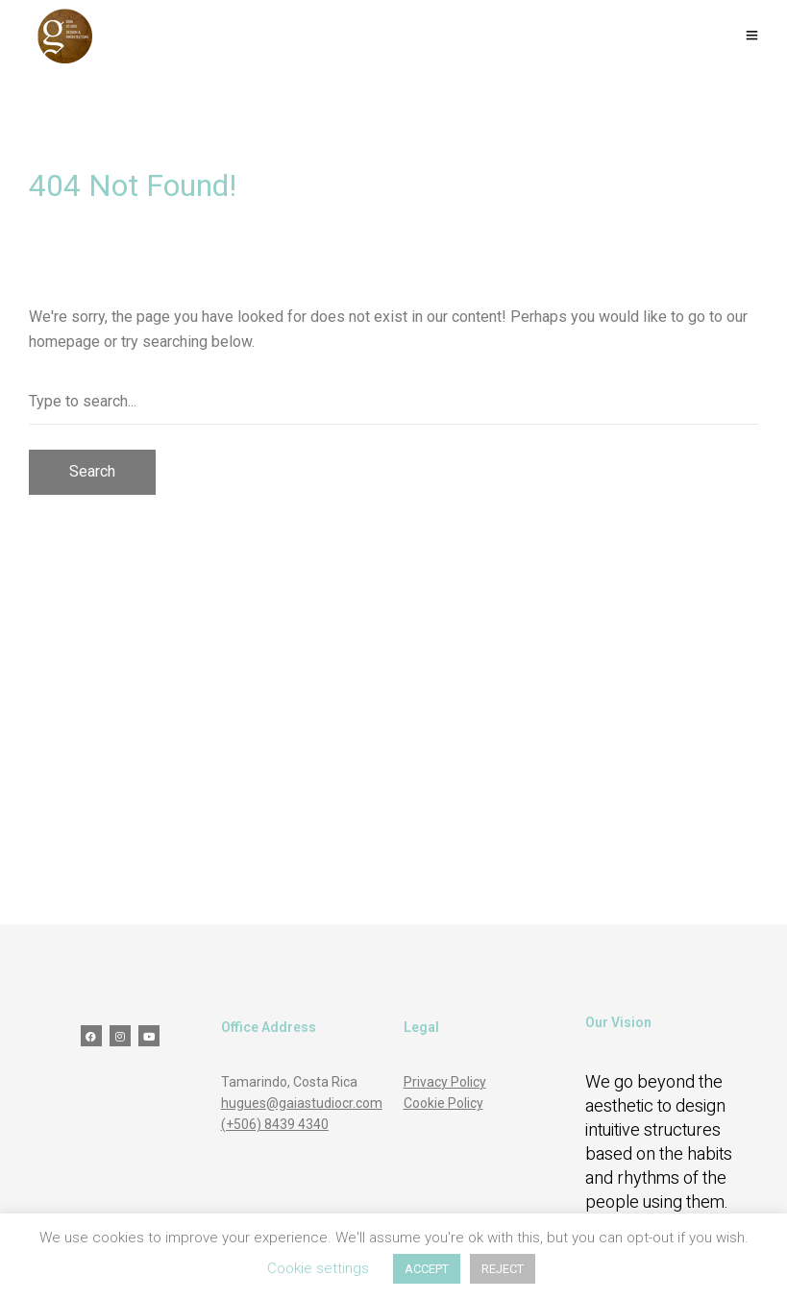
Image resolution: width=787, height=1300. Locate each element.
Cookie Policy (443, 1103)
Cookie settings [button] (318, 1268)
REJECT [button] (502, 1269)
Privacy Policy (445, 1082)
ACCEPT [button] (427, 1269)
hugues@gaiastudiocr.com (301, 1103)
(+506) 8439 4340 (275, 1124)
